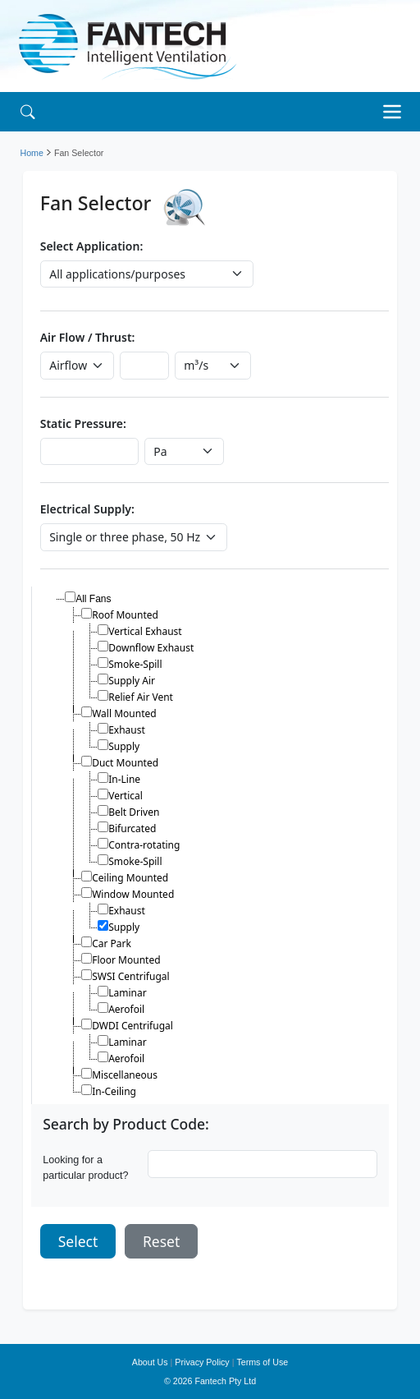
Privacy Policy (202, 1362)
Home (32, 153)
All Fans (93, 599)
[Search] (27, 111)
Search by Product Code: (126, 1124)
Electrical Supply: (87, 509)
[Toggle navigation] (396, 111)
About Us (150, 1362)
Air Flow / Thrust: (87, 337)
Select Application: (92, 246)
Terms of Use (262, 1362)
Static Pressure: (83, 423)
